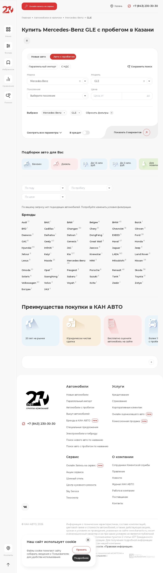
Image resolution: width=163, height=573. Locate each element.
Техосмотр (72, 497)
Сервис (72, 457)
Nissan (140, 260)
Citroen (140, 228)
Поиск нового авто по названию (84, 440)
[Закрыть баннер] (88, 539)
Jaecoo (95, 247)
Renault (118, 270)
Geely (49, 241)
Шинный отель (74, 478)
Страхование (119, 401)
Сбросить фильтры (99, 113)
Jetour (26, 254)
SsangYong (51, 276)
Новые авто (38, 56)
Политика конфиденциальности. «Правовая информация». (99, 546)
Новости (117, 477)
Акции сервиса (74, 472)
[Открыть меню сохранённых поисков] (8, 97)
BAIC (47, 222)
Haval (117, 241)
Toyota (140, 276)
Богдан (27, 289)
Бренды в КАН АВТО (82, 420)
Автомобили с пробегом (80, 407)
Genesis (72, 241)
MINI (93, 260)
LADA (117, 254)
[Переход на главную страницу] (8, 9)
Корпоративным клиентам (127, 407)
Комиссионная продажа (130, 421)
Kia (70, 254)
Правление (118, 471)
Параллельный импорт (42, 66)
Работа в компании (123, 490)
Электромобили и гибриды (81, 433)
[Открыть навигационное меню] (8, 31)
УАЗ (47, 289)
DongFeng (96, 235)
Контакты (117, 503)
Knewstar (96, 254)
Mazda (49, 260)
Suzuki (94, 276)
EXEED (116, 235)
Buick (139, 222)
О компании (122, 457)
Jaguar (116, 247)
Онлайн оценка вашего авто (132, 414)
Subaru (72, 276)
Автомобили (77, 386)
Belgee (94, 222)
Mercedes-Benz (76, 261)
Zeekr (116, 282)
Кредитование (120, 394)
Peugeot (73, 270)
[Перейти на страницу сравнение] (8, 81)
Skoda (140, 270)
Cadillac (49, 228)
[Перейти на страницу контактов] (8, 550)
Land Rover (142, 254)
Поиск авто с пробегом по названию (87, 446)
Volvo (48, 282)
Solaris (26, 276)
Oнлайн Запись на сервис (84, 465)
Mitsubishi (119, 260)
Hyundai (28, 247)
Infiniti (49, 247)
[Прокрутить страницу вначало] (8, 564)
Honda (140, 241)
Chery (94, 228)
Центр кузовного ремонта (81, 484)
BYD (25, 228)
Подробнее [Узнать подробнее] (81, 558)
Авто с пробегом (64, 56)
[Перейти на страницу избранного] (8, 64)
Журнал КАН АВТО (123, 484)
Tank (116, 276)
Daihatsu (50, 235)
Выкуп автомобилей (77, 413)
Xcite (93, 282)
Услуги (118, 386)
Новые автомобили (77, 394)
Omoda (27, 270)
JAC (70, 247)
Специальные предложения (82, 427)
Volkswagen (30, 282)
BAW (70, 222)
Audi (25, 222)
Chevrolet (119, 228)
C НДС (65, 66)
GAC (25, 241)
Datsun (72, 235)
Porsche (95, 270)
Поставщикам (120, 497)
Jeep (138, 247)
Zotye (139, 282)
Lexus (26, 260)
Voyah (71, 282)
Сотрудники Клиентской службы (131, 465)
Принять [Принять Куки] (81, 549)
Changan (74, 228)
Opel (48, 270)
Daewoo (27, 235)
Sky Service (72, 491)
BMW (116, 222)
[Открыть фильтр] (8, 47)
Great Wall (97, 241)
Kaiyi (47, 254)
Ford (139, 235)
